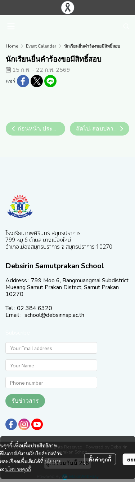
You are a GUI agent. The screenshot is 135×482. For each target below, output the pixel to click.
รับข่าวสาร (25, 401)
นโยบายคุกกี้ (18, 469)
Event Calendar (41, 46)
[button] (126, 26)
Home (12, 46)
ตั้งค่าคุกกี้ (100, 459)
